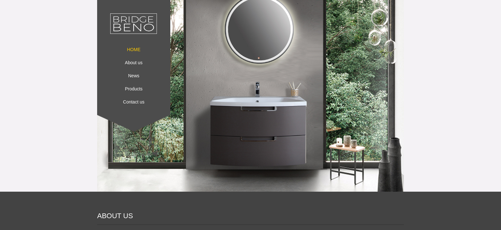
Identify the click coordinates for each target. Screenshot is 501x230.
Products (134, 88)
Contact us (133, 101)
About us (134, 62)
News (133, 75)
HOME (134, 49)
